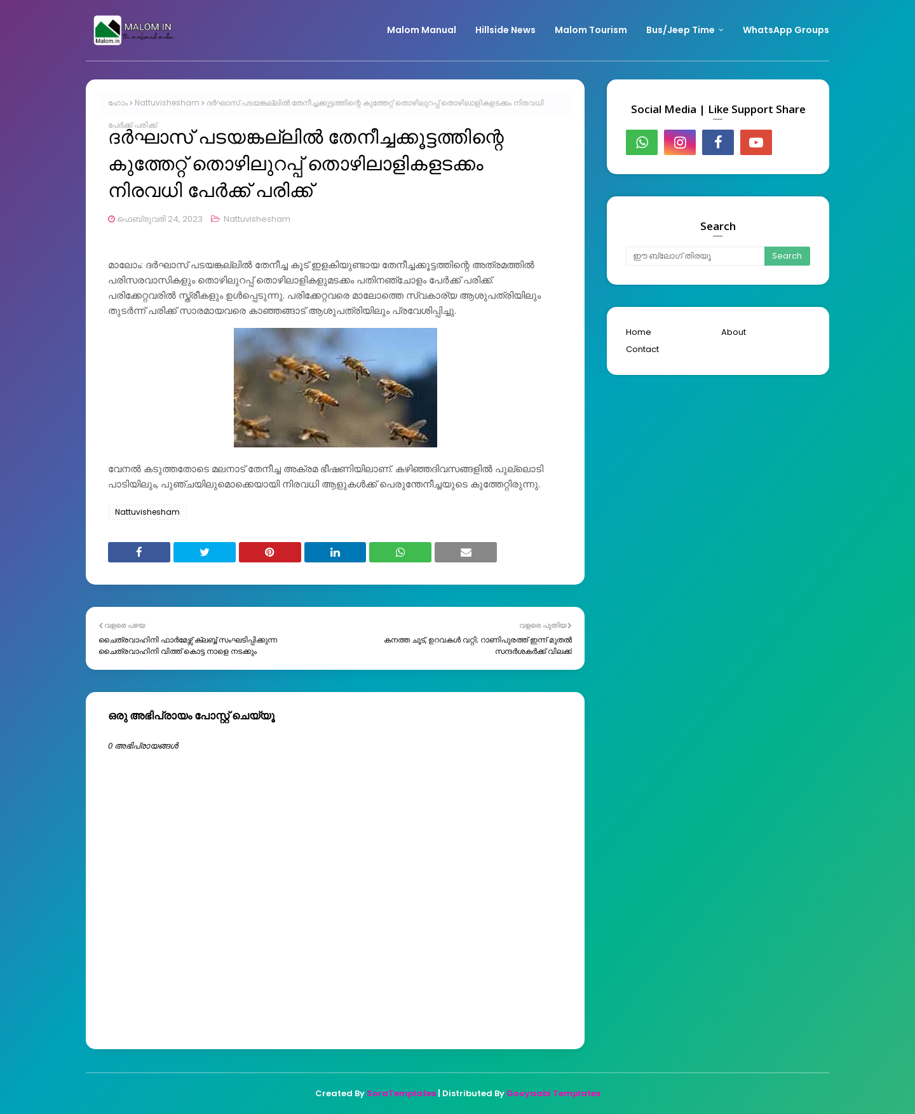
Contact (642, 349)
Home (638, 332)
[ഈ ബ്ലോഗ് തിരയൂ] (695, 256)
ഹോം (118, 102)
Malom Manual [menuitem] (421, 30)
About (733, 332)
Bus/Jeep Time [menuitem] (680, 30)
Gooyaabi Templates (553, 1093)
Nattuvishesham (167, 102)
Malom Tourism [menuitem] (591, 30)
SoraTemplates (401, 1093)
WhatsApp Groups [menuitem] (786, 30)
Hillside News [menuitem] (505, 30)
